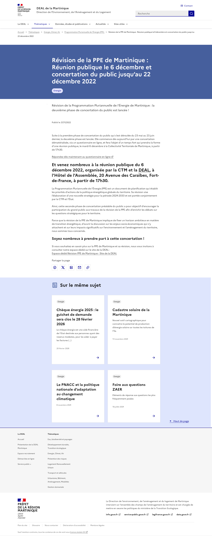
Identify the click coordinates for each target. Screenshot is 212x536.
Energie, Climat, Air (52, 32)
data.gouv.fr (183, 514)
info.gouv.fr (112, 514)
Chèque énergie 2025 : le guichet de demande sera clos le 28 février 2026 (77, 317)
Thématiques (40, 24)
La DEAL (22, 24)
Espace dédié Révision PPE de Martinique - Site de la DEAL (84, 253)
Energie (57, 90)
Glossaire (36, 525)
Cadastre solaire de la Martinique (131, 312)
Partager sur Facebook (55, 267)
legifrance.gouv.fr (161, 514)
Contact (188, 5)
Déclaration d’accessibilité (74, 525)
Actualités (101, 24)
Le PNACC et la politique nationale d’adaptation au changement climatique (78, 392)
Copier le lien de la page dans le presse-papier (88, 267)
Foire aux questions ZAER (128, 387)
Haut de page (181, 421)
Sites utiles (119, 24)
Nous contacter (51, 525)
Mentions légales (97, 525)
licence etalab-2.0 (77, 532)
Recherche (191, 13)
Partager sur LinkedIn (71, 267)
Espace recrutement (26, 453)
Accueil (21, 32)
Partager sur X (63, 267)
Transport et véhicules (57, 473)
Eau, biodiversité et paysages (60, 439)
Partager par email (79, 267)
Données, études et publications (71, 24)
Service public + (24, 464)
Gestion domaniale (56, 487)
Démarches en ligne (26, 458)
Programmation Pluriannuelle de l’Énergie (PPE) (84, 32)
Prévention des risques (57, 458)
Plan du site (22, 525)
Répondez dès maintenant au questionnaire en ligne (81, 156)
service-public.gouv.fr (135, 514)
